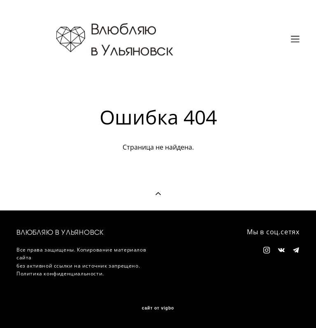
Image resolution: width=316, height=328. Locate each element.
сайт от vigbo (158, 308)
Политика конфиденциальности (59, 273)
